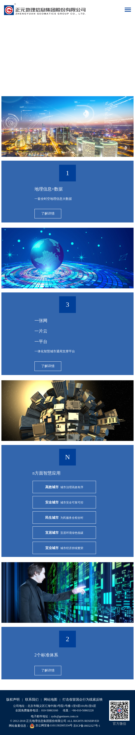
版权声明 (13, 699)
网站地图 (50, 699)
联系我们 (32, 699)
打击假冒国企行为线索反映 (82, 699)
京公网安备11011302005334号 (51, 725)
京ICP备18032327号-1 (86, 725)
